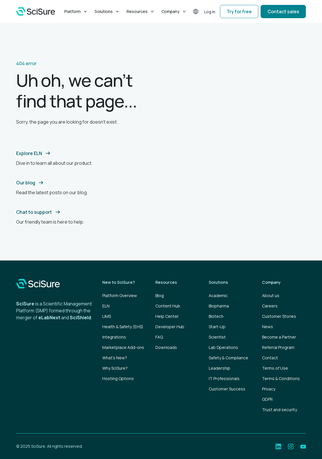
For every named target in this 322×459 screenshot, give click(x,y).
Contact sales (283, 11)
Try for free (239, 11)
